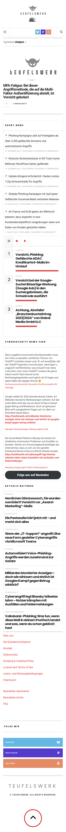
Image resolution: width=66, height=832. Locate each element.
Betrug (19, 276)
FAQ (5, 703)
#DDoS (30, 467)
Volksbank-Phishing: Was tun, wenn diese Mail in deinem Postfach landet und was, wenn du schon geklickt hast (32, 622)
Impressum (9, 680)
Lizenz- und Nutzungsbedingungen (23, 673)
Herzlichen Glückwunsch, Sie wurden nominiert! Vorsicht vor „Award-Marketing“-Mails (32, 502)
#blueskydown (41, 467)
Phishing (20, 250)
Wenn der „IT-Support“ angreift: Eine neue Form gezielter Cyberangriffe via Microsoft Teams (32, 537)
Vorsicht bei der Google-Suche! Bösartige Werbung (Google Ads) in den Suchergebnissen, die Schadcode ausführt (36, 288)
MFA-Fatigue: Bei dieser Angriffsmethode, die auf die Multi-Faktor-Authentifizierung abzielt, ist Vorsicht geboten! (28, 91)
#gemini (41, 429)
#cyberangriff (20, 467)
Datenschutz (11, 514)
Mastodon (34, 752)
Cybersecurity (20, 104)
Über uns (8, 635)
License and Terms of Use (18, 667)
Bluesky (34, 742)
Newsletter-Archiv (13, 697)
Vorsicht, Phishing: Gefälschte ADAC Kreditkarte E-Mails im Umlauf (33, 260)
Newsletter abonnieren (16, 691)
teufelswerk (33, 786)
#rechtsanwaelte (46, 384)
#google (9, 429)
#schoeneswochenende (16, 384)
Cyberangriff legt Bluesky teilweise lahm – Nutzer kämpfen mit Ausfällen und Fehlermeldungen (31, 600)
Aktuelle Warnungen (14, 612)
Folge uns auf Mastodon (33, 475)
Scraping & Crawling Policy (18, 661)
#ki (55, 384)
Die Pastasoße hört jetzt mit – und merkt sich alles (30, 520)
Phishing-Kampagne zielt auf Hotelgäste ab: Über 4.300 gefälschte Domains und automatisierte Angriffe (32, 141)
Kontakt (7, 648)
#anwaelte (33, 384)
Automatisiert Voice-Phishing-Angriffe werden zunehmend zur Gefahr (29, 557)
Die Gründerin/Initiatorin (17, 642)
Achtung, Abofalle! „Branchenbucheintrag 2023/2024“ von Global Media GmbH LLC (33, 316)
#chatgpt (9, 387)
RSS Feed (34, 763)
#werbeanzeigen (21, 429)
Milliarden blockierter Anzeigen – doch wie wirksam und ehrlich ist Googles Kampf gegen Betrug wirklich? (30, 579)
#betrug (33, 429)
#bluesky (9, 467)
